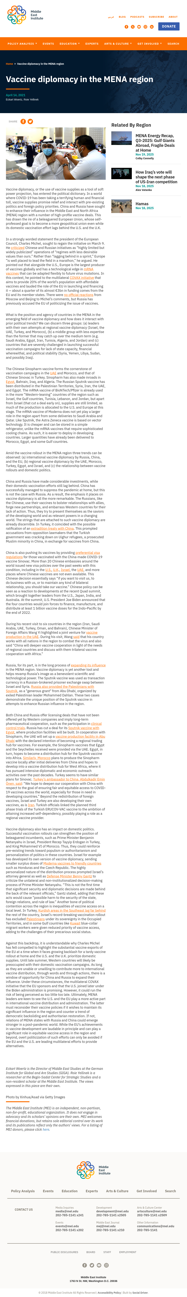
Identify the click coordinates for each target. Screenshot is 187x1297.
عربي (111, 16)
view (146, 145)
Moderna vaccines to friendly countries (72, 863)
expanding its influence (88, 665)
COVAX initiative (82, 278)
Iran (31, 805)
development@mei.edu (112, 1211)
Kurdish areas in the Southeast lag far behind (72, 910)
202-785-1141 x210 (110, 1230)
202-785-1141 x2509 (152, 1215)
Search (174, 43)
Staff (107, 1251)
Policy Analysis (21, 43)
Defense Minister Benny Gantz (69, 876)
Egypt (10, 382)
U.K (55, 570)
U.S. (48, 570)
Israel (65, 570)
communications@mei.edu (155, 1226)
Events (48, 43)
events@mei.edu (67, 1226)
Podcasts (137, 16)
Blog (122, 16)
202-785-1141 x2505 (111, 1215)
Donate (169, 26)
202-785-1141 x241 (70, 1215)
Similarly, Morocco (36, 758)
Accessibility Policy (109, 1292)
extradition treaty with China (52, 528)
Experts (92, 43)
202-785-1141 (147, 1230)
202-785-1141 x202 (70, 1230)
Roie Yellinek (31, 99)
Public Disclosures (64, 1251)
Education (69, 43)
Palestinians (35, 919)
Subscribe (156, 16)
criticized (17, 248)
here (46, 1129)
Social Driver (140, 1292)
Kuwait (75, 923)
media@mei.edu (67, 1211)
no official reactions (78, 295)
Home (9, 63)
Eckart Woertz (14, 99)
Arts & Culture (117, 43)
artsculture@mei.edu (152, 1211)
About (173, 16)
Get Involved (148, 43)
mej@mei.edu (106, 1226)
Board (90, 1251)
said (76, 637)
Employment (127, 1251)
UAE (53, 373)
